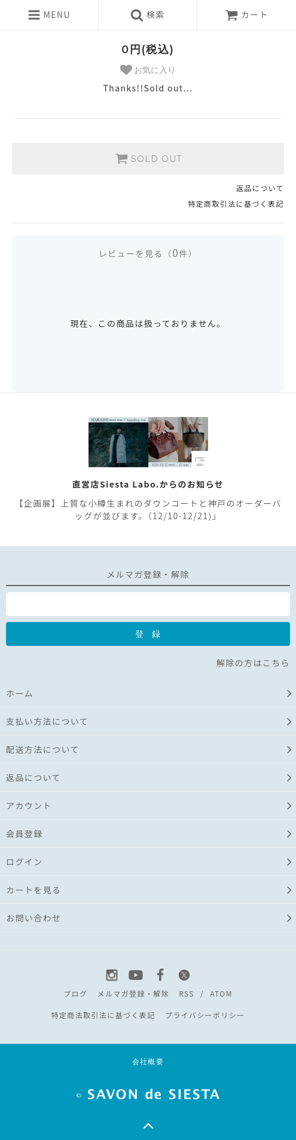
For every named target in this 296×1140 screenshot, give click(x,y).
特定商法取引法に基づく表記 (103, 1015)
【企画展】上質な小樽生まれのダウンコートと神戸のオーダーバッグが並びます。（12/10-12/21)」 (147, 509)
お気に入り (148, 70)
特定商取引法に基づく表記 (236, 203)
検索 (147, 15)
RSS (186, 993)
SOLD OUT (148, 158)
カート (246, 14)
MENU (49, 15)
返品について (260, 188)
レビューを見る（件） (148, 253)
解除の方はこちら (253, 663)
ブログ (75, 993)
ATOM (221, 993)
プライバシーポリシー (205, 1015)
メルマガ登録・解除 (133, 993)
